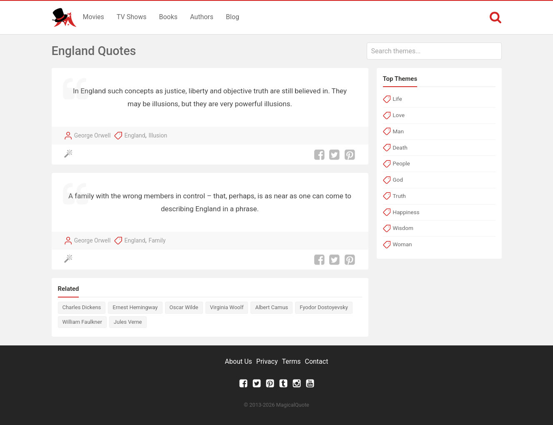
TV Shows (132, 17)
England (135, 135)
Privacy (267, 361)
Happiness (406, 212)
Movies (93, 17)
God (398, 179)
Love (399, 115)
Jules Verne (128, 322)
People (401, 163)
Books (168, 17)
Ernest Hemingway (135, 307)
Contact (316, 361)
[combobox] (434, 51)
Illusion (158, 135)
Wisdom (403, 228)
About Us (238, 361)
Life (397, 98)
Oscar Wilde (184, 307)
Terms (291, 361)
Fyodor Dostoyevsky (324, 307)
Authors (201, 17)
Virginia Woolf (227, 307)
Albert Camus (271, 307)
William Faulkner (82, 322)
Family (157, 240)
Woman (402, 244)
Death (400, 147)
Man (398, 131)
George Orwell (92, 135)
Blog (232, 17)
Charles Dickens (82, 307)
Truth (399, 195)
